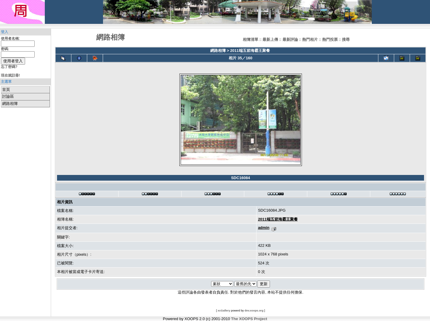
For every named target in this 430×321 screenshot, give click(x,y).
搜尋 (346, 39)
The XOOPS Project (249, 319)
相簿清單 (250, 39)
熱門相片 (310, 39)
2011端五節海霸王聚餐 (250, 50)
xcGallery (224, 310)
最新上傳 (270, 39)
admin (263, 227)
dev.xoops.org (254, 310)
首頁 (6, 89)
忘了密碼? (9, 67)
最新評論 (290, 39)
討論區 (8, 96)
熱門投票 (330, 39)
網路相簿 (10, 103)
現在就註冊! (10, 75)
